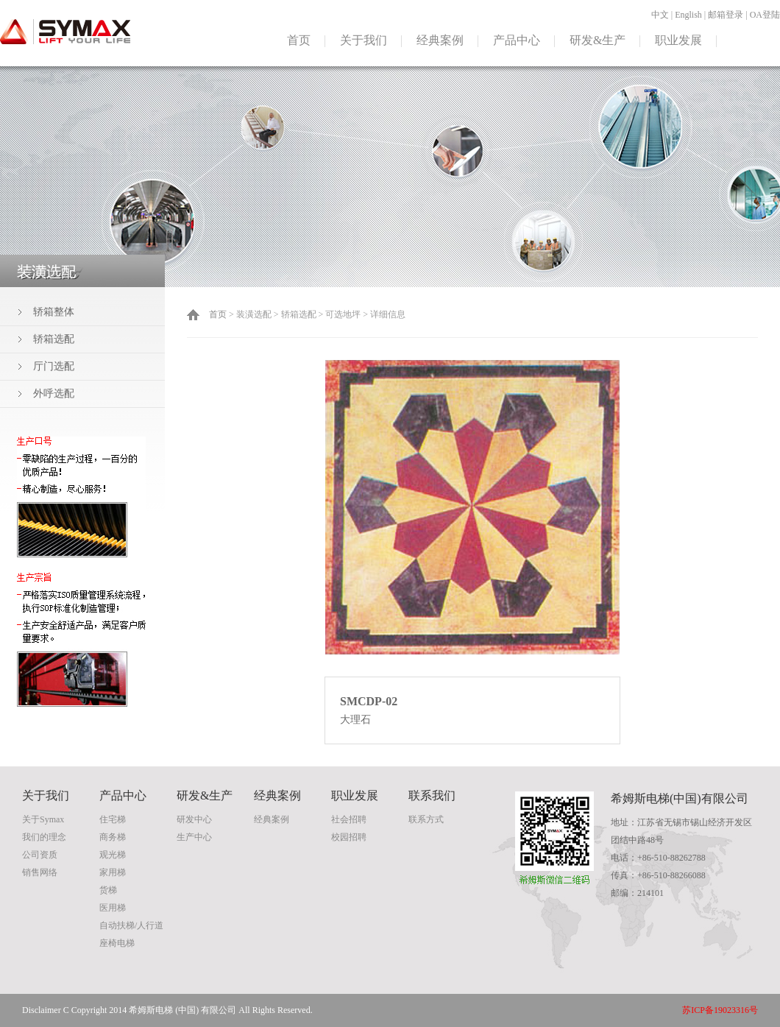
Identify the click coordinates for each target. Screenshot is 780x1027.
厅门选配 (53, 366)
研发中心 (194, 819)
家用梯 (112, 872)
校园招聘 (348, 837)
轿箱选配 (53, 339)
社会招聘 (348, 819)
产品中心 (516, 40)
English (688, 15)
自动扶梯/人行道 (131, 925)
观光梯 (112, 855)
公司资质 (39, 855)
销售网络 (39, 872)
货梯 (108, 890)
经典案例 (440, 40)
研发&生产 (597, 40)
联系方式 (426, 819)
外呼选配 (53, 393)
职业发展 (678, 40)
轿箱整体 (53, 311)
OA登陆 (765, 15)
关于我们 (363, 40)
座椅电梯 (117, 943)
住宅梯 (112, 819)
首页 (299, 40)
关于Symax (43, 819)
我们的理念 (44, 837)
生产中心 (194, 837)
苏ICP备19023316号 (720, 1010)
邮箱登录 (725, 15)
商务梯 (112, 837)
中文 (660, 15)
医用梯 (112, 908)
